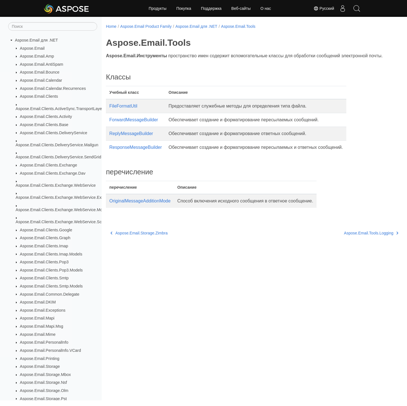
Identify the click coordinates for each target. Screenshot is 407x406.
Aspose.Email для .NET (36, 40)
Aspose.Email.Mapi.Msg (41, 326)
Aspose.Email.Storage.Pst (43, 398)
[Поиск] (52, 26)
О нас (265, 8)
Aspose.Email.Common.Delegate (49, 294)
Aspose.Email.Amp (37, 56)
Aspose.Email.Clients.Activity (46, 116)
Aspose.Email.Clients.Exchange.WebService (56, 185)
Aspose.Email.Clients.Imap (44, 246)
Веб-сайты (241, 8)
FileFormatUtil (123, 112)
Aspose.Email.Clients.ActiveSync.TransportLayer (59, 108)
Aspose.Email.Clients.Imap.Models (51, 254)
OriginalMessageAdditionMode (139, 207)
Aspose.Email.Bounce (40, 72)
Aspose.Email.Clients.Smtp (44, 278)
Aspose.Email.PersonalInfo (44, 342)
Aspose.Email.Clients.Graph (45, 238)
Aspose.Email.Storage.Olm (44, 390)
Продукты (157, 8)
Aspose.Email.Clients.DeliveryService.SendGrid (58, 157)
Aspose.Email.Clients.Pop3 (44, 262)
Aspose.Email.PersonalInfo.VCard (50, 350)
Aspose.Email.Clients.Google (46, 230)
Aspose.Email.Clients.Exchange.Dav (53, 173)
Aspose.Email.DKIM (38, 302)
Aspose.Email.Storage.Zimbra (138, 240)
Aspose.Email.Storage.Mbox (45, 374)
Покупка (183, 8)
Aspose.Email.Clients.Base (44, 124)
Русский (323, 8)
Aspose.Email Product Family (146, 26)
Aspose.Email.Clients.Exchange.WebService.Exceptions (66, 197)
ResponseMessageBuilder (135, 154)
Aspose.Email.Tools (238, 26)
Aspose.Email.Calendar (41, 80)
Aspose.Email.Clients (39, 96)
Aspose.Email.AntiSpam (41, 64)
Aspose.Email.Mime (38, 334)
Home (111, 26)
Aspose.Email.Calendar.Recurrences (53, 88)
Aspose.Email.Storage (40, 366)
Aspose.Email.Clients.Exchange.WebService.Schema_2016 (69, 222)
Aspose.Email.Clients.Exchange (48, 165)
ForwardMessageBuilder (133, 126)
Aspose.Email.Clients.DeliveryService (53, 133)
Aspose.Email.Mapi (37, 318)
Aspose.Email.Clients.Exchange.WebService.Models (63, 209)
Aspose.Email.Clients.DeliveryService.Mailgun (57, 145)
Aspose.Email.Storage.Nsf (43, 382)
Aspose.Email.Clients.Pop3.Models (51, 270)
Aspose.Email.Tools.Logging (351, 240)
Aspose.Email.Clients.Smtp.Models (51, 286)
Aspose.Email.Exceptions (42, 310)
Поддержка (211, 8)
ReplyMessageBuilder (131, 140)
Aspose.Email (32, 48)
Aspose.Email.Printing (40, 358)
